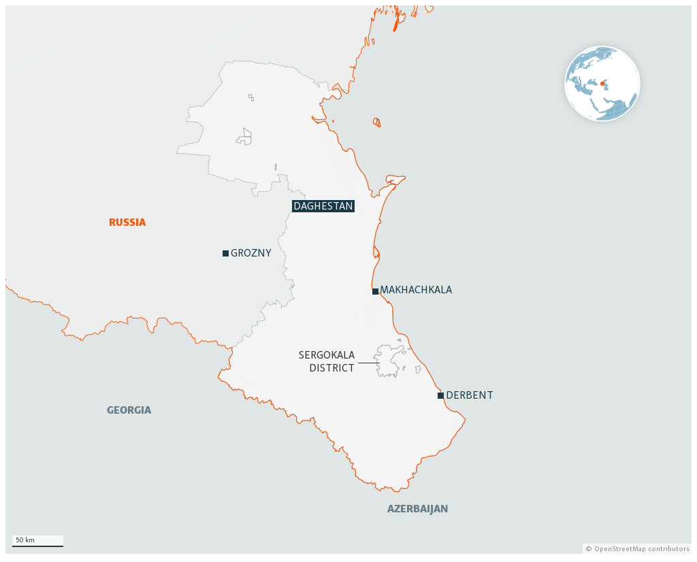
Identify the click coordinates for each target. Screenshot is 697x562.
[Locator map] (348, 279)
